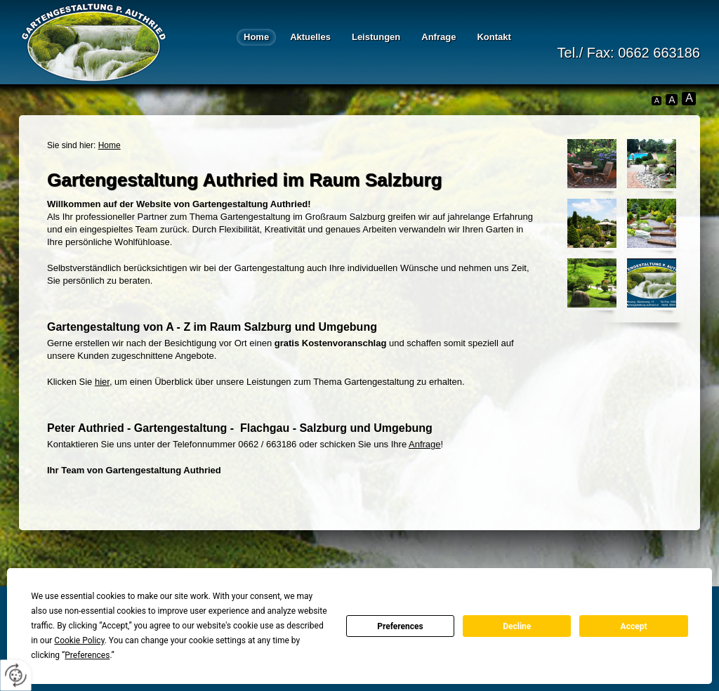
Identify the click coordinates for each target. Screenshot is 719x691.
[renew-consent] (16, 675)
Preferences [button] (87, 655)
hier (102, 381)
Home (256, 37)
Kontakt (493, 37)
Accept (634, 626)
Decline (517, 626)
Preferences (400, 626)
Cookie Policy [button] (79, 640)
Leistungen (376, 37)
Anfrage (438, 37)
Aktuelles (310, 37)
